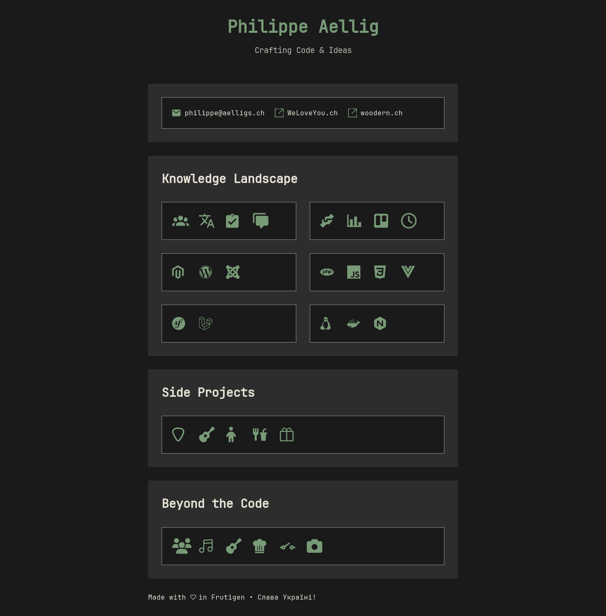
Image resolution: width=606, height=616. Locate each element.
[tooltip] (180, 434)
